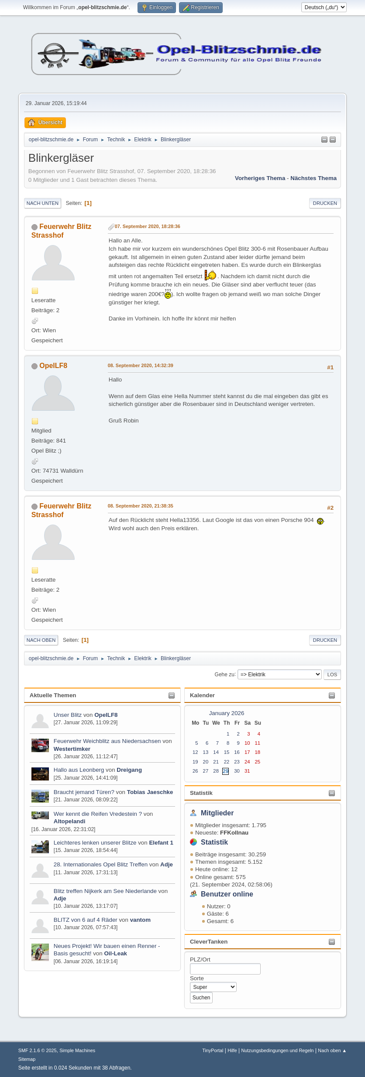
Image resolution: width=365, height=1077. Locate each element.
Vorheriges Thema (260, 178)
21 (216, 761)
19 (195, 761)
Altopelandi (70, 821)
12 (195, 752)
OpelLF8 (105, 715)
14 (216, 752)
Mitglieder (217, 813)
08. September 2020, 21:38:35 (140, 505)
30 (237, 771)
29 (225, 771)
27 (206, 771)
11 (258, 743)
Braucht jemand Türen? (84, 792)
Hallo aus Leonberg (79, 770)
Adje (166, 864)
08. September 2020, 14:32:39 (140, 365)
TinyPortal (212, 1050)
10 (247, 743)
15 (227, 752)
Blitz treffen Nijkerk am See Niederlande (105, 891)
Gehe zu (224, 674)
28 (216, 771)
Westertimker (72, 749)
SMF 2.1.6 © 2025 (37, 1050)
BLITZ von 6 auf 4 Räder (86, 920)
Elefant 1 (161, 842)
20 (206, 761)
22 (227, 761)
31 (247, 771)
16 (237, 752)
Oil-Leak (115, 953)
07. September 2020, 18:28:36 (147, 226)
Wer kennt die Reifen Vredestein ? (98, 814)
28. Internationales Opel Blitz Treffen (101, 864)
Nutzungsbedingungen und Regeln (277, 1050)
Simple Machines (77, 1050)
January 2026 (226, 713)
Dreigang (129, 770)
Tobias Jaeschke (150, 792)
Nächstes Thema (313, 178)
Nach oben (41, 640)
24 (247, 761)
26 (195, 771)
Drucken (325, 203)
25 (258, 761)
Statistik (201, 793)
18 (258, 752)
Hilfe (232, 1050)
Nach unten (43, 203)
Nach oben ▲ (332, 1050)
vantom (140, 920)
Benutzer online (227, 894)
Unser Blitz (68, 715)
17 (247, 752)
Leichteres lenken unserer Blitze (95, 842)
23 (237, 761)
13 (206, 752)
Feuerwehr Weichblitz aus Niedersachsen (108, 741)
